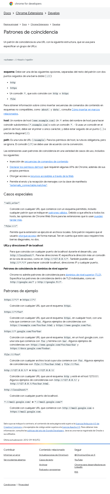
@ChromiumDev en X (84, 455)
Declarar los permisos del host (26, 167)
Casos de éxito (46, 459)
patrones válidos (58, 212)
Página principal (11, 24)
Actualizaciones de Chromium (53, 455)
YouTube (78, 459)
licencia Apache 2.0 (71, 427)
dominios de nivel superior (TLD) (83, 274)
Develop (54, 13)
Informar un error (12, 455)
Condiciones (10, 484)
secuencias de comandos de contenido (46, 161)
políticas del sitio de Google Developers (45, 430)
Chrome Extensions (29, 13)
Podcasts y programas (49, 469)
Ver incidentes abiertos (14, 459)
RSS (76, 472)
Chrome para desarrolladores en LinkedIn (90, 465)
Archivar (43, 464)
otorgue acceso (27, 235)
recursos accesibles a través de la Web (52, 176)
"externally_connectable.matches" (28, 185)
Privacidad (24, 484)
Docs (7, 13)
